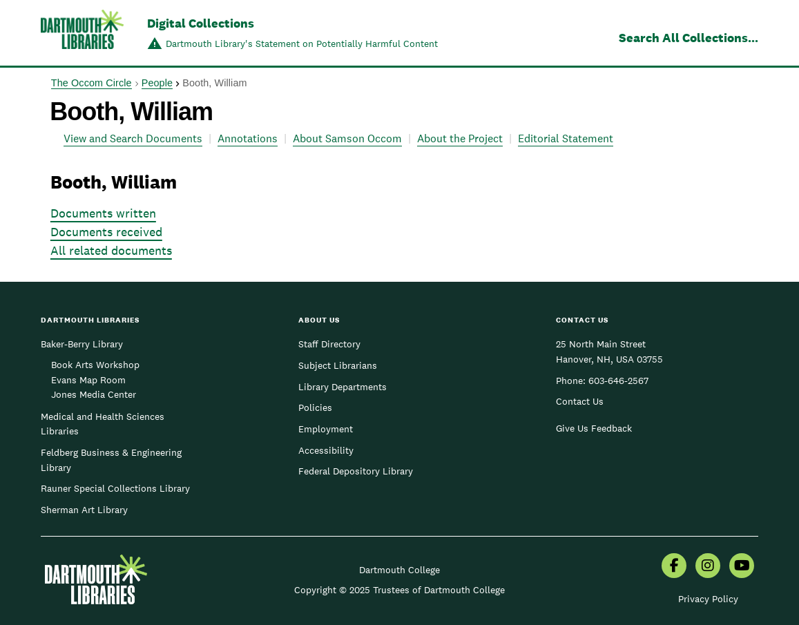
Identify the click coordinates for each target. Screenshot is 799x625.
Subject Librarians (337, 365)
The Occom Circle (91, 82)
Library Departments (342, 387)
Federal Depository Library (355, 471)
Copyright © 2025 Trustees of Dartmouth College (399, 590)
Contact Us (580, 401)
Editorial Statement (565, 138)
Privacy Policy (708, 599)
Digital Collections (200, 23)
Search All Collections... (688, 38)
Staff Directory (329, 344)
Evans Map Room (88, 380)
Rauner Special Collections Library (115, 488)
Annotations (248, 138)
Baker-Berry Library (82, 344)
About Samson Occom (347, 138)
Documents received (106, 232)
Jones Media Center (93, 394)
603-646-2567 (618, 380)
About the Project (460, 138)
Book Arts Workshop (95, 364)
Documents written (103, 213)
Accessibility (326, 450)
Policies (315, 407)
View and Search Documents (133, 138)
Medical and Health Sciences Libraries (102, 424)
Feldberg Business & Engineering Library (111, 460)
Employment (325, 429)
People (157, 82)
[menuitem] (674, 567)
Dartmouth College (399, 570)
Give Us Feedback (594, 428)
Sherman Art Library (84, 509)
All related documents (111, 250)
